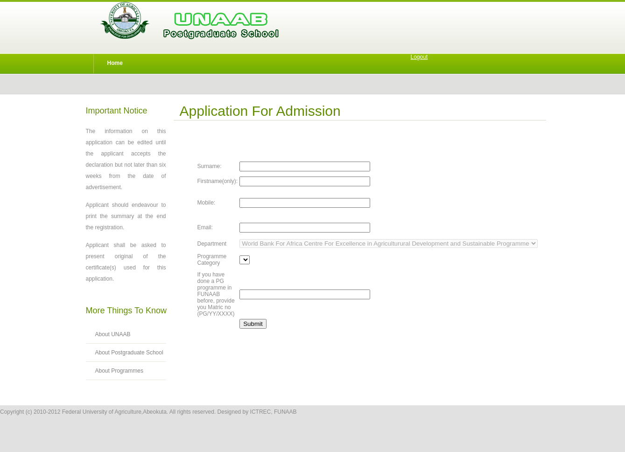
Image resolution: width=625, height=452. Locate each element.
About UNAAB (113, 334)
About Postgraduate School (129, 352)
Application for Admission (260, 111)
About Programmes (119, 370)
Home (115, 63)
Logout (419, 57)
